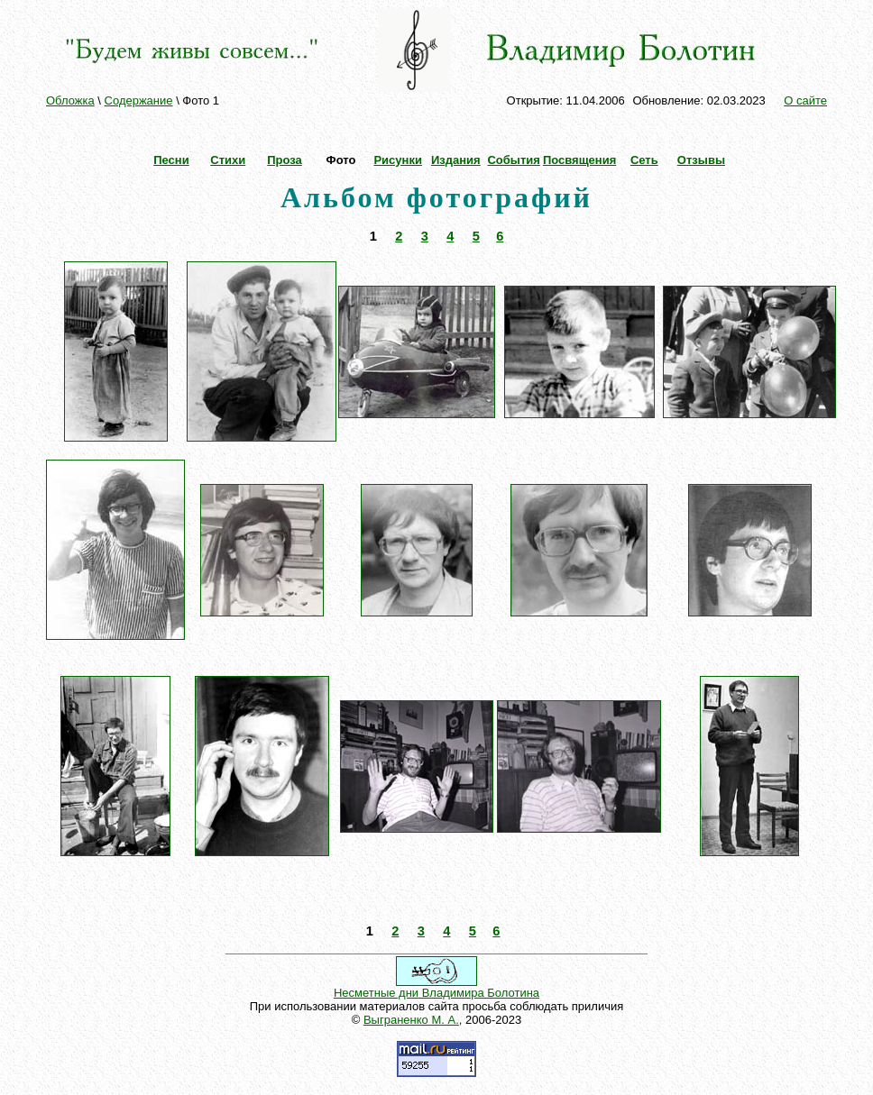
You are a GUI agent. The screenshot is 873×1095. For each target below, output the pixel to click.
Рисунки (397, 160)
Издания (456, 160)
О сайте (805, 100)
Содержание (139, 100)
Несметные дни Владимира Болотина (436, 992)
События (513, 160)
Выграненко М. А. (411, 1020)
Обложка (70, 100)
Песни (170, 160)
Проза (284, 160)
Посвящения (579, 160)
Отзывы (701, 160)
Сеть (644, 160)
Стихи (227, 160)
